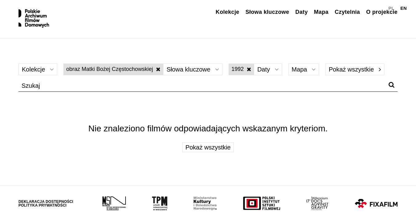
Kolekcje (227, 12)
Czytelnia (347, 12)
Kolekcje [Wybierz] (38, 69)
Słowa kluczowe (267, 12)
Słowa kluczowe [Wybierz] (192, 69)
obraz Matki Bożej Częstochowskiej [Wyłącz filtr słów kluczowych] (113, 69)
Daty (301, 12)
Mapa (321, 12)
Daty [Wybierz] (268, 69)
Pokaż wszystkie (355, 69)
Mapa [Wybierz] (304, 69)
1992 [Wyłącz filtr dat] (241, 69)
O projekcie (382, 12)
